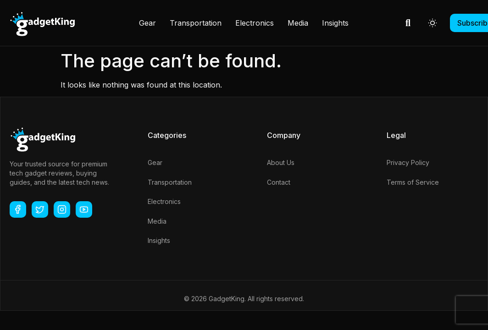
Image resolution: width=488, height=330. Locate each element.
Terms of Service (413, 182)
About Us (280, 162)
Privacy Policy (408, 162)
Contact (278, 182)
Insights (335, 23)
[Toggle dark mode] (432, 23)
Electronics (254, 23)
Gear (147, 23)
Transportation (196, 23)
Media (298, 23)
